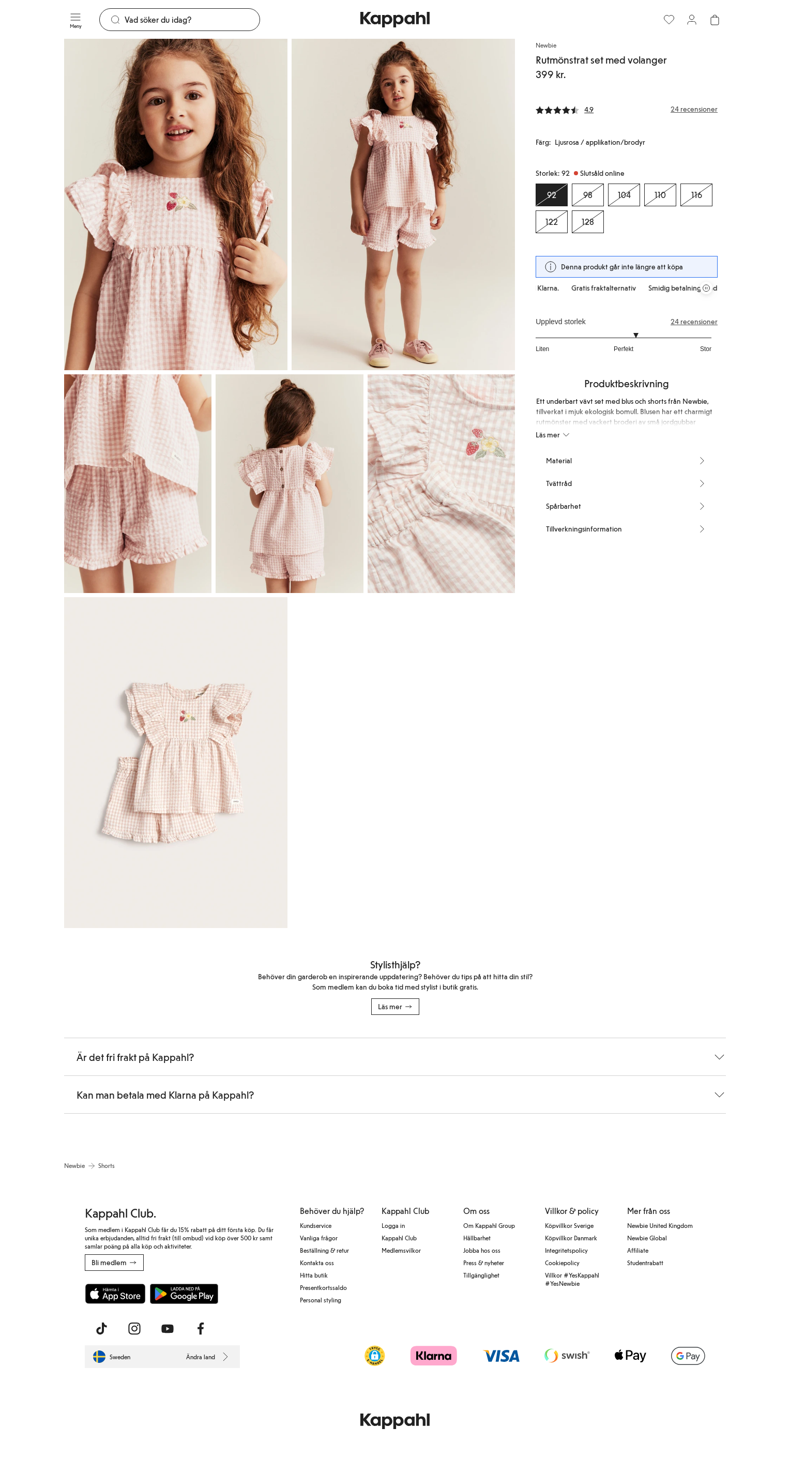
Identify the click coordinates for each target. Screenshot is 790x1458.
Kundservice (315, 1225)
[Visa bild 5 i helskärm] (441, 483)
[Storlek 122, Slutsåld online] (552, 221)
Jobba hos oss (481, 1250)
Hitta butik (314, 1275)
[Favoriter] (669, 19)
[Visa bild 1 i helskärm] (175, 204)
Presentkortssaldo (323, 1287)
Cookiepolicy (562, 1262)
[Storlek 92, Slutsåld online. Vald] (552, 195)
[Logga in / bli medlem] (691, 19)
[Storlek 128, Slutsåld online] (588, 221)
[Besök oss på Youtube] (167, 1328)
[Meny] (75, 19)
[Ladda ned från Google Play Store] (184, 1293)
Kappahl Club (399, 1237)
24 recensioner (694, 321)
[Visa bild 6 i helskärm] (175, 763)
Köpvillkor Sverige (569, 1225)
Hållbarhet (477, 1237)
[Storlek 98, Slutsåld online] (588, 195)
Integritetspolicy (566, 1250)
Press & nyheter (483, 1262)
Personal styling (320, 1299)
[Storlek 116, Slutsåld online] (696, 195)
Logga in (393, 1225)
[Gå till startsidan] (395, 19)
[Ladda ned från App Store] (115, 1293)
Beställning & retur (324, 1250)
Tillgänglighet (481, 1275)
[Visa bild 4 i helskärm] (289, 483)
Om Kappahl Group (489, 1225)
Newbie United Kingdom (660, 1225)
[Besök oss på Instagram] (134, 1328)
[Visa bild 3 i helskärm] (137, 483)
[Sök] (192, 20)
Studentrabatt (645, 1262)
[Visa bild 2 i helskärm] (403, 204)
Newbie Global (647, 1237)
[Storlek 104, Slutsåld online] (624, 195)
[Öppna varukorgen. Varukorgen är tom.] (714, 19)
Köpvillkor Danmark (571, 1237)
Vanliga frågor (319, 1237)
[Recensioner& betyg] (627, 109)
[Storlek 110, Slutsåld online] (660, 195)
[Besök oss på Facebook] (200, 1328)
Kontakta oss (317, 1262)
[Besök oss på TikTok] (101, 1328)
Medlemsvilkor (401, 1250)
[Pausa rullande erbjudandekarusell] (706, 288)
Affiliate (637, 1250)
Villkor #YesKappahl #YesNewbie (572, 1279)
